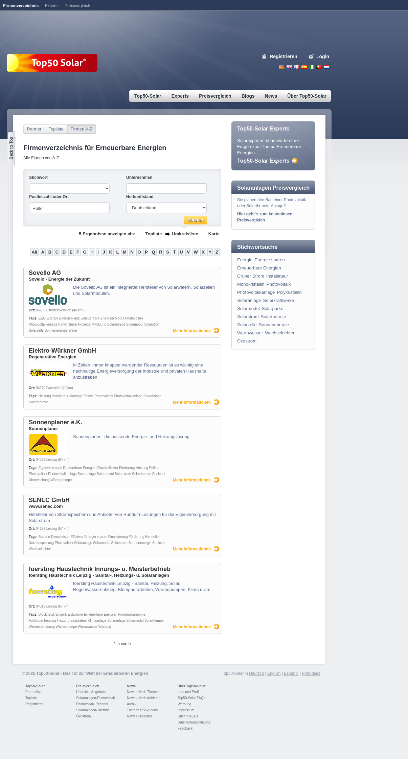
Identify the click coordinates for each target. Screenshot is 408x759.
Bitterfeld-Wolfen (58, 310)
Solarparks (272, 308)
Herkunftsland (140, 196)
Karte (214, 233)
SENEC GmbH (49, 500)
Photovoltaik (134, 318)
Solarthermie (38, 402)
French (296, 67)
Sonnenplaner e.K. (55, 422)
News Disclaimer (139, 716)
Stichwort (38, 177)
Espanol (304, 67)
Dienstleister (60, 537)
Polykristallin (67, 324)
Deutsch (282, 67)
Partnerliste (34, 692)
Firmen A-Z (81, 129)
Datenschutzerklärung (194, 722)
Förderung (127, 468)
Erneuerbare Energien (97, 318)
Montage (76, 396)
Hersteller (152, 537)
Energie (52, 318)
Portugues (319, 67)
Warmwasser (87, 626)
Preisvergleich (87, 686)
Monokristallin (251, 284)
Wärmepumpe (61, 480)
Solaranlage (116, 324)
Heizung (45, 396)
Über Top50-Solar (192, 686)
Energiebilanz (69, 318)
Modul (119, 318)
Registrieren (283, 56)
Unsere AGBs (188, 716)
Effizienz (77, 537)
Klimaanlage (97, 620)
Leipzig (51, 459)
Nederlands (326, 67)
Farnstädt (53, 388)
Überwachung (39, 480)
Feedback (185, 728)
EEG (42, 318)
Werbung (184, 704)
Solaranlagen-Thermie (93, 710)
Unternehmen (139, 177)
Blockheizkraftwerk (53, 614)
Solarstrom (152, 324)
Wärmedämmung (42, 626)
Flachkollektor (107, 468)
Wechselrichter (40, 549)
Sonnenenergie (56, 330)
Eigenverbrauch (50, 468)
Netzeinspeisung (41, 543)
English (289, 67)
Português (311, 673)
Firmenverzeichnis (21, 5)
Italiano (311, 67)
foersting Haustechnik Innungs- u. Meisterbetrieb (100, 569)
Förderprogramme (131, 614)
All (34, 252)
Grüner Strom (250, 276)
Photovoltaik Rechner (92, 704)
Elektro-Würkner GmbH (62, 350)
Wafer (72, 330)
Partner (34, 129)
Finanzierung (118, 537)
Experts (52, 5)
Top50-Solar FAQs (191, 698)
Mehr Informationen (192, 330)
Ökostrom (246, 340)
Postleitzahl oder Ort (49, 196)
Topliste (56, 129)
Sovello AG (45, 272)
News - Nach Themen (143, 692)
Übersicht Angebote (91, 692)
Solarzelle (36, 330)
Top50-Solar (263, 161)
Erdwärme (75, 614)
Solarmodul (134, 324)
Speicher (158, 474)
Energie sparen (95, 537)
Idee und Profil (189, 692)
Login (322, 56)
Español (291, 673)
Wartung (104, 626)
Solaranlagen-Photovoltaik (96, 698)
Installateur (60, 396)
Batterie (44, 537)
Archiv (131, 704)
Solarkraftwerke (278, 300)
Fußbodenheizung (42, 620)
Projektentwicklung (92, 324)
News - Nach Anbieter (143, 698)
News (131, 686)
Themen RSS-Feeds (142, 710)
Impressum (186, 710)
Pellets (89, 396)
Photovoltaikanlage (43, 324)
